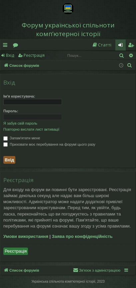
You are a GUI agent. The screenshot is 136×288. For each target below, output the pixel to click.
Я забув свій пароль (20, 123)
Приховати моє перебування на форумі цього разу (49, 144)
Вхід (10, 55)
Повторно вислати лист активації (31, 129)
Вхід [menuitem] (123, 46)
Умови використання (25, 236)
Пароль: (10, 111)
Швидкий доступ (6, 46)
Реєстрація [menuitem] (132, 46)
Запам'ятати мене (21, 138)
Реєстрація (34, 55)
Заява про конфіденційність (82, 236)
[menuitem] (101, 44)
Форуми (17, 46)
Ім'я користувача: (19, 96)
